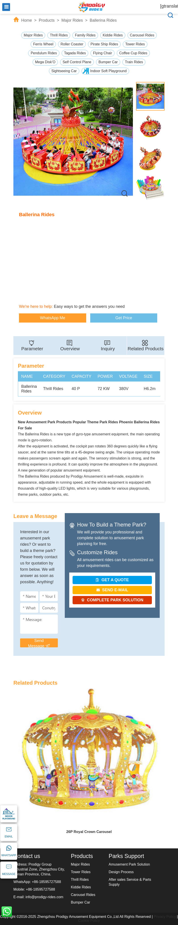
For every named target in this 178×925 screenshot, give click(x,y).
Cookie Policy (89, 921)
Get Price (123, 318)
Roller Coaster (72, 44)
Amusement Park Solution (129, 864)
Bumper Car (108, 62)
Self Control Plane (77, 62)
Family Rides (85, 35)
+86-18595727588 (46, 882)
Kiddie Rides (113, 35)
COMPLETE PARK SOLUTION (112, 600)
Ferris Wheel (43, 44)
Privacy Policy (165, 917)
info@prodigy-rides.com (44, 897)
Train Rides (134, 62)
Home (26, 20)
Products (47, 20)
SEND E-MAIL (112, 590)
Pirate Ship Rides (104, 44)
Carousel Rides (142, 35)
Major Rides (72, 20)
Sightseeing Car (64, 71)
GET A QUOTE (112, 580)
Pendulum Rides (44, 53)
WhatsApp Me (52, 318)
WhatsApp (6, 911)
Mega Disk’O (45, 62)
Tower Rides (135, 44)
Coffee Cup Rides (133, 53)
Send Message (39, 642)
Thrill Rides (59, 35)
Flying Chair (102, 53)
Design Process (121, 872)
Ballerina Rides (103, 20)
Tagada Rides (75, 53)
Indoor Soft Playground (108, 71)
